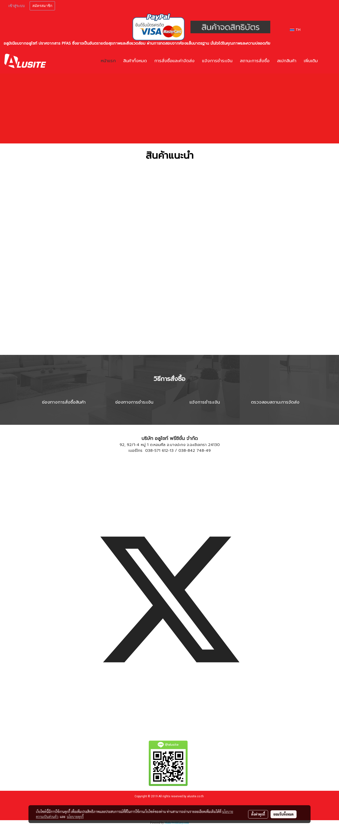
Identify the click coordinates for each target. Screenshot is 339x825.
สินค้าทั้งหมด (135, 60)
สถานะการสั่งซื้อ (255, 60)
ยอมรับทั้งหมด (283, 814)
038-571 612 (156, 450)
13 (172, 450)
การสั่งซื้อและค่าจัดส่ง (174, 60)
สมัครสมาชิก (42, 6)
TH (295, 29)
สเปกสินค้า (286, 60)
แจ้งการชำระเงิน (217, 60)
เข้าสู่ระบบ (16, 6)
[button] (328, 61)
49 (208, 450)
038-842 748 (191, 450)
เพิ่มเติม (311, 60)
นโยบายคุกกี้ (75, 816)
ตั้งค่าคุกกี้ (258, 814)
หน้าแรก (108, 60)
